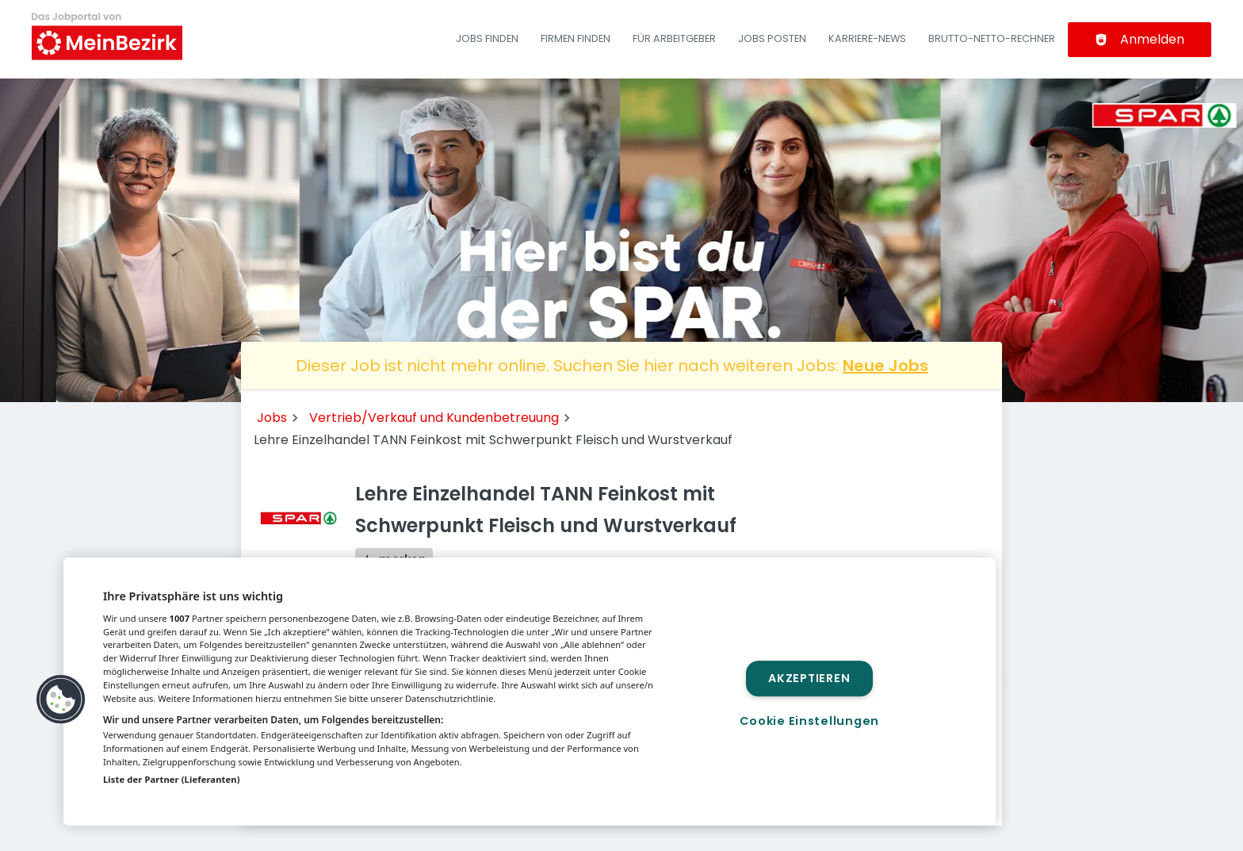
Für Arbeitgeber (674, 38)
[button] (61, 699)
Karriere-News (867, 38)
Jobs (272, 417)
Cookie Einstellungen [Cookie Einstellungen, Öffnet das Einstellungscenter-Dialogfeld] (809, 721)
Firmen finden (575, 38)
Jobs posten (772, 38)
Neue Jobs (885, 366)
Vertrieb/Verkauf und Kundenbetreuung (434, 417)
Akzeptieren (809, 678)
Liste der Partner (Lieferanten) (171, 779)
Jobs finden (487, 38)
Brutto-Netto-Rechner (991, 38)
